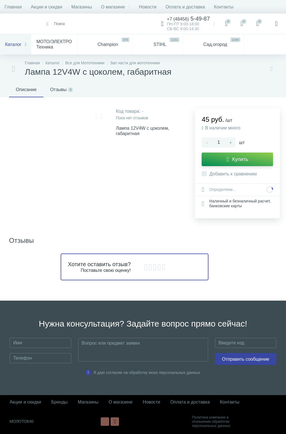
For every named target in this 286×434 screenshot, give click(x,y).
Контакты (224, 7)
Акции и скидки (46, 7)
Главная (13, 7)
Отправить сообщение (245, 359)
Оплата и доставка (185, 7)
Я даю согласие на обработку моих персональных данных (146, 372)
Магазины (81, 7)
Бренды (59, 402)
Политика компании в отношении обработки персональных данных (211, 421)
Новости (148, 7)
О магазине (115, 7)
